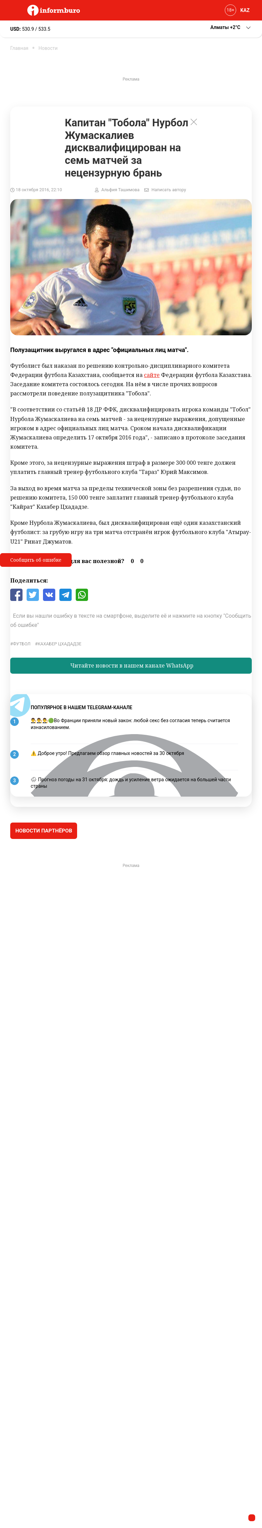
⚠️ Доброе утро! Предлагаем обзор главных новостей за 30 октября (107, 753)
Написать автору (168, 189)
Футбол (21, 643)
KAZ (245, 10)
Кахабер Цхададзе (59, 643)
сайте (152, 375)
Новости (48, 48)
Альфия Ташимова (120, 189)
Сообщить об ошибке (35, 560)
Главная (19, 48)
